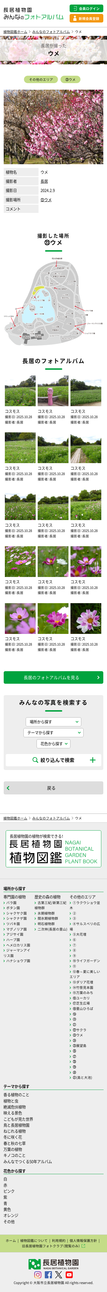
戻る (51, 788)
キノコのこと (14, 1155)
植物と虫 (10, 1101)
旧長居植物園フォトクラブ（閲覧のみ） (51, 1245)
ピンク (9, 1191)
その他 (9, 1221)
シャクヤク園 (16, 913)
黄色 (7, 1209)
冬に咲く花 (12, 1137)
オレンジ (10, 1215)
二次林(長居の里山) (52, 929)
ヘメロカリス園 (18, 945)
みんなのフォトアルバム (51, 31)
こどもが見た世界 (18, 1119)
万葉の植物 (12, 1149)
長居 (44, 181)
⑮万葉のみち (83, 992)
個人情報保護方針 (83, 1240)
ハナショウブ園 (18, 960)
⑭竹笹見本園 (83, 987)
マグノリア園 (16, 929)
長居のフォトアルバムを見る (51, 677)
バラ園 (11, 902)
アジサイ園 (14, 934)
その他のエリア (41, 79)
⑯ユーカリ (81, 998)
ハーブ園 (13, 939)
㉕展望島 (79, 1045)
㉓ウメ (70, 79)
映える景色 (12, 1113)
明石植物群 (46, 923)
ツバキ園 (13, 923)
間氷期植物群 (48, 918)
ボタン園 (13, 907)
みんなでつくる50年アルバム (27, 1161)
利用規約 (59, 1240)
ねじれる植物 (14, 1131)
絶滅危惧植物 (14, 1107)
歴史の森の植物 (47, 896)
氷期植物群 (46, 913)
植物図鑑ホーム (15, 31)
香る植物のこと (16, 1094)
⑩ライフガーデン (86, 960)
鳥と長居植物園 (16, 1125)
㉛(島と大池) (82, 1077)
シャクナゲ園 (16, 918)
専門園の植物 (14, 896)
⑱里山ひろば (83, 1008)
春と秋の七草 (14, 1143)
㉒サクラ (79, 1029)
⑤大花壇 (79, 934)
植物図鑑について (34, 1240)
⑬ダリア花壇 (83, 982)
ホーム (11, 1240)
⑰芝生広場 (81, 1003)
